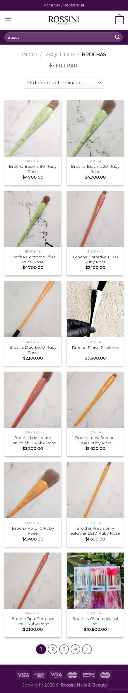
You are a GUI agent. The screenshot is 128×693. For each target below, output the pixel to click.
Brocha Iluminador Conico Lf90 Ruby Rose (32, 440)
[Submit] (117, 37)
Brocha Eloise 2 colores (95, 347)
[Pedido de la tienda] (64, 83)
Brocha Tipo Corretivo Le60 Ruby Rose (32, 621)
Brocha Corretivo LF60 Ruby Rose (95, 260)
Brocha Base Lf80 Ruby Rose (33, 169)
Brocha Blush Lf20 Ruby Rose (95, 169)
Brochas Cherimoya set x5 (95, 621)
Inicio (29, 54)
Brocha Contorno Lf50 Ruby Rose (32, 260)
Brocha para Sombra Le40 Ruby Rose (95, 440)
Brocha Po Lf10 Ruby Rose (33, 531)
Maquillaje (59, 54)
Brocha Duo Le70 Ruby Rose (33, 350)
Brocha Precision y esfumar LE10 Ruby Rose (95, 531)
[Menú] (7, 20)
